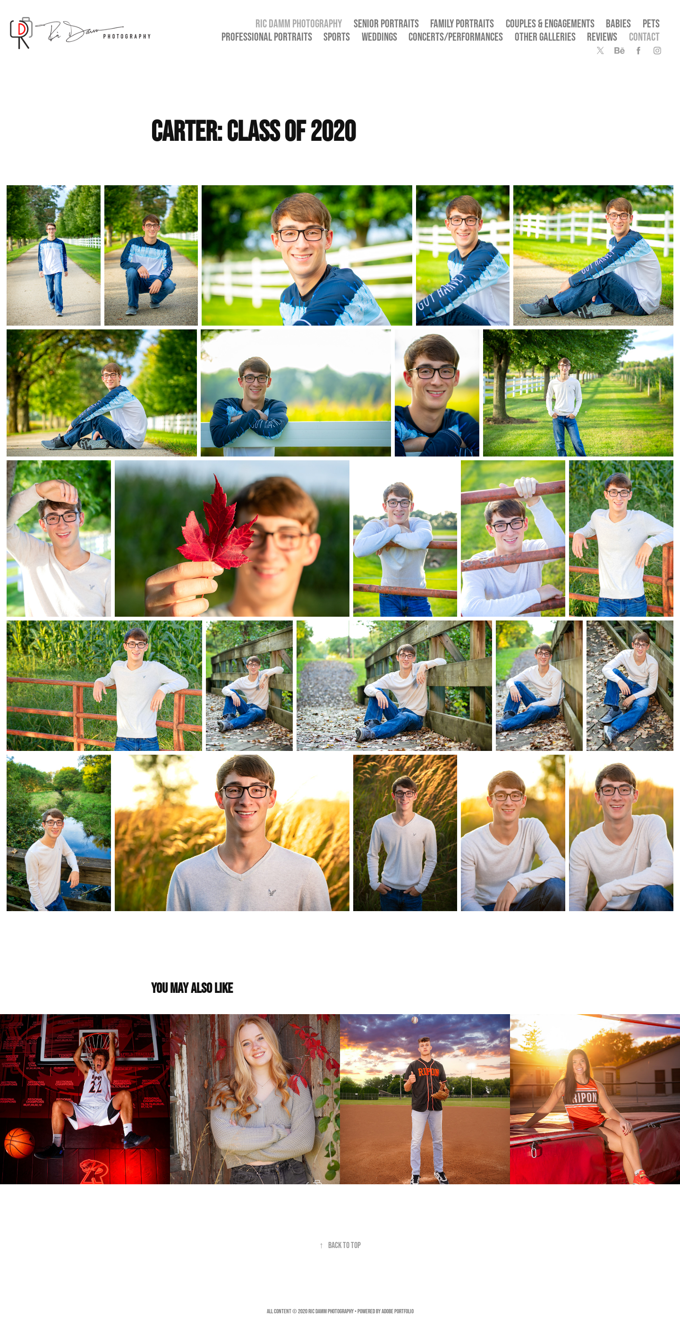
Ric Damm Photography (298, 23)
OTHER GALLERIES (545, 36)
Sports (336, 36)
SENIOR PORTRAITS (386, 23)
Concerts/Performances (455, 36)
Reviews (602, 36)
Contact (644, 36)
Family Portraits (462, 23)
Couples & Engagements (550, 23)
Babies (618, 23)
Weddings (379, 36)
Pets (651, 23)
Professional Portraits (266, 36)
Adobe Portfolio (398, 1311)
